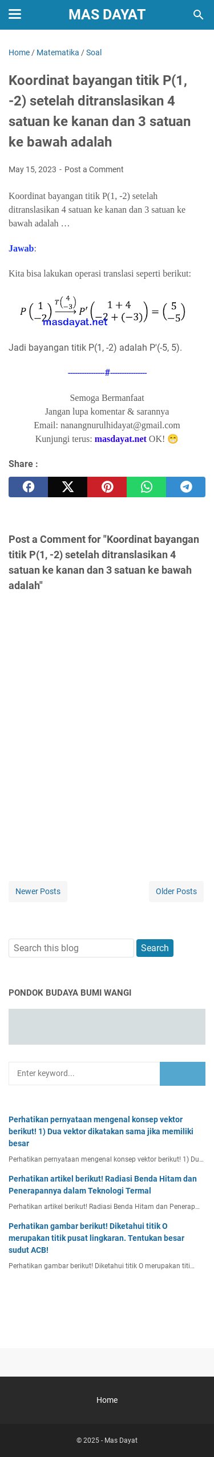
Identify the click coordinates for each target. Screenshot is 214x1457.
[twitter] (67, 487)
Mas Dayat (107, 14)
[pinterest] (107, 487)
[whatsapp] (146, 487)
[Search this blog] (198, 15)
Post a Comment (94, 169)
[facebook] (28, 487)
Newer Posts (37, 891)
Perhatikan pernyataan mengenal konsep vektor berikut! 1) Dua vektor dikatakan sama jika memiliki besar (101, 1131)
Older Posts (176, 891)
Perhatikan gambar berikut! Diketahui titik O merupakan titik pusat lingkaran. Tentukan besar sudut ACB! (96, 1238)
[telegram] (185, 487)
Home (107, 1400)
